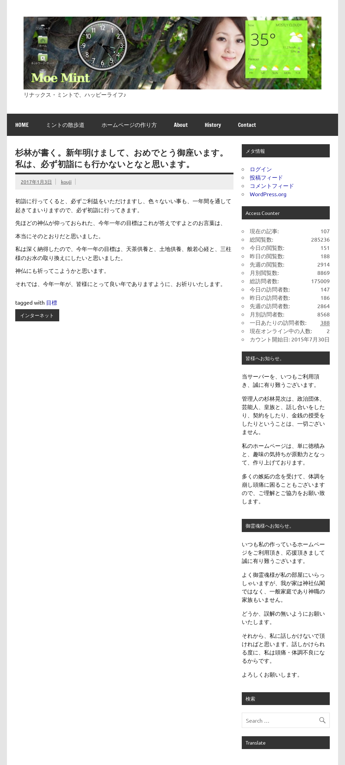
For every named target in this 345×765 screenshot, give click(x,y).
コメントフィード (272, 185)
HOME (22, 125)
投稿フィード (266, 177)
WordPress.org (268, 193)
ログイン (261, 168)
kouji (66, 182)
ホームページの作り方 (129, 125)
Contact (247, 125)
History (213, 125)
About (181, 125)
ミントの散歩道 (65, 125)
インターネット (37, 315)
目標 (51, 302)
